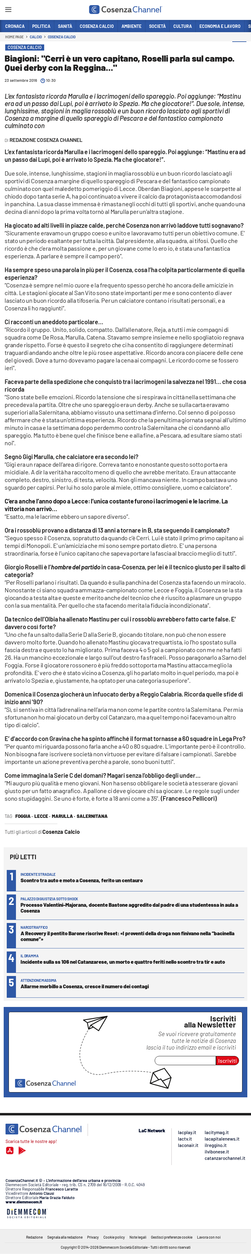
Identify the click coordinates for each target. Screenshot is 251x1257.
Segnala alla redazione (65, 1237)
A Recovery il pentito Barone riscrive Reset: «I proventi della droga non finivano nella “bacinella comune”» (127, 936)
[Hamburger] (8, 10)
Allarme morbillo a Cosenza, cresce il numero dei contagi (85, 986)
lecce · (42, 816)
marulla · (63, 816)
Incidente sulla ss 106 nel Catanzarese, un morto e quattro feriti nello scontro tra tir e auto (123, 962)
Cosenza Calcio (62, 37)
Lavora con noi (209, 1237)
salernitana (92, 816)
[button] (239, 48)
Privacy (93, 1237)
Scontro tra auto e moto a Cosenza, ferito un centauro (82, 880)
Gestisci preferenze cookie (171, 1237)
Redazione (34, 1237)
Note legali (137, 1237)
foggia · (24, 816)
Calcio (35, 37)
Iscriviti (227, 1060)
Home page (14, 37)
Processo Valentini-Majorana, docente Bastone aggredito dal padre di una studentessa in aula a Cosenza (129, 907)
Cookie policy (114, 1237)
